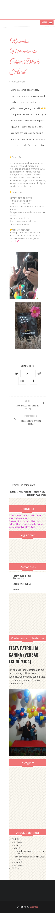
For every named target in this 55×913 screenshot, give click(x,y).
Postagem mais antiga (36, 495)
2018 (14, 839)
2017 (14, 868)
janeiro (17, 865)
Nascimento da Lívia (21, 584)
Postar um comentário (23, 485)
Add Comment (18, 82)
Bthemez (34, 907)
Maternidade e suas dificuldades (21, 577)
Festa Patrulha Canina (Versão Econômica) (23, 655)
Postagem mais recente (20, 492)
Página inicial (39, 492)
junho (17, 842)
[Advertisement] (27, 613)
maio (17, 845)
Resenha (16, 589)
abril (16, 848)
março (17, 862)
